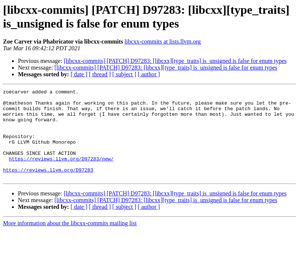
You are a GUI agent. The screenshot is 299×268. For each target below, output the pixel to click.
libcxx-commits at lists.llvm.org (163, 41)
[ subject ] (124, 74)
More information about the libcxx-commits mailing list (70, 241)
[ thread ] (100, 74)
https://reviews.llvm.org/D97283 (48, 186)
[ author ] (149, 74)
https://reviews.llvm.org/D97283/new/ (61, 173)
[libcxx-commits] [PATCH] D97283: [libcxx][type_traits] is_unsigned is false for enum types (175, 61)
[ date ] (79, 74)
